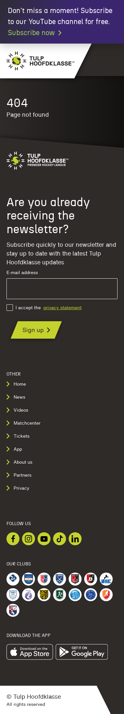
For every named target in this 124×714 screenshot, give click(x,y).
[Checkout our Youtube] (44, 538)
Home (16, 384)
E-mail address (62, 284)
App (14, 449)
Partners (18, 475)
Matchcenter (23, 423)
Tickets (17, 436)
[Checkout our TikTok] (59, 538)
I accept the (44, 307)
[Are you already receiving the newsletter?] (36, 329)
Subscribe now (35, 32)
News (15, 397)
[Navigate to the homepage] (37, 61)
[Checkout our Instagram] (28, 538)
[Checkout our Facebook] (12, 538)
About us (19, 462)
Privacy (17, 488)
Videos (17, 410)
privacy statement (62, 307)
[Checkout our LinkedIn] (75, 538)
